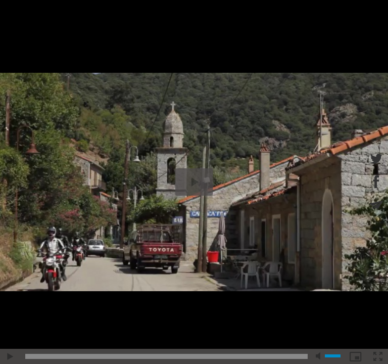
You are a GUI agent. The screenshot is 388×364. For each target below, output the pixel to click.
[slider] (166, 356)
